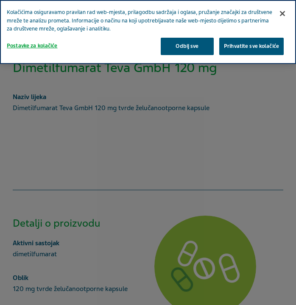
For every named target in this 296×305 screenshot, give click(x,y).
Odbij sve (187, 46)
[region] (148, 32)
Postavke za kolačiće (32, 45)
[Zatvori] (282, 13)
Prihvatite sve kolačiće (251, 46)
